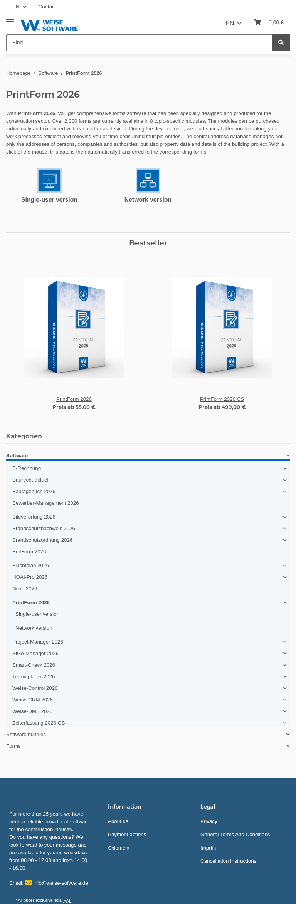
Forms (13, 746)
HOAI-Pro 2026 (29, 577)
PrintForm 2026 (31, 602)
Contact (47, 7)
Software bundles (26, 734)
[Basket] (269, 22)
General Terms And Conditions (235, 834)
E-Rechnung (26, 468)
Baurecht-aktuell (30, 480)
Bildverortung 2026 (34, 517)
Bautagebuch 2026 (34, 491)
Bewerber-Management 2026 (45, 503)
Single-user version (49, 199)
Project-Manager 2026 (37, 642)
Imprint (208, 848)
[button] (148, 456)
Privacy (208, 821)
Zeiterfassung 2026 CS (38, 723)
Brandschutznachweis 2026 (43, 528)
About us (118, 821)
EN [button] (16, 7)
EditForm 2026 (29, 551)
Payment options (127, 834)
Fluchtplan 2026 (30, 565)
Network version (148, 199)
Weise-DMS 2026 (32, 711)
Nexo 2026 (24, 588)
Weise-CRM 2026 (32, 700)
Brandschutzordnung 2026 (42, 540)
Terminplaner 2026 (33, 676)
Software (17, 455)
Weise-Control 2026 (35, 688)
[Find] (139, 42)
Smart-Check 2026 (33, 665)
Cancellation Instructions (228, 861)
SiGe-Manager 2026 (35, 653)
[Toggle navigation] (10, 19)
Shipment (119, 848)
